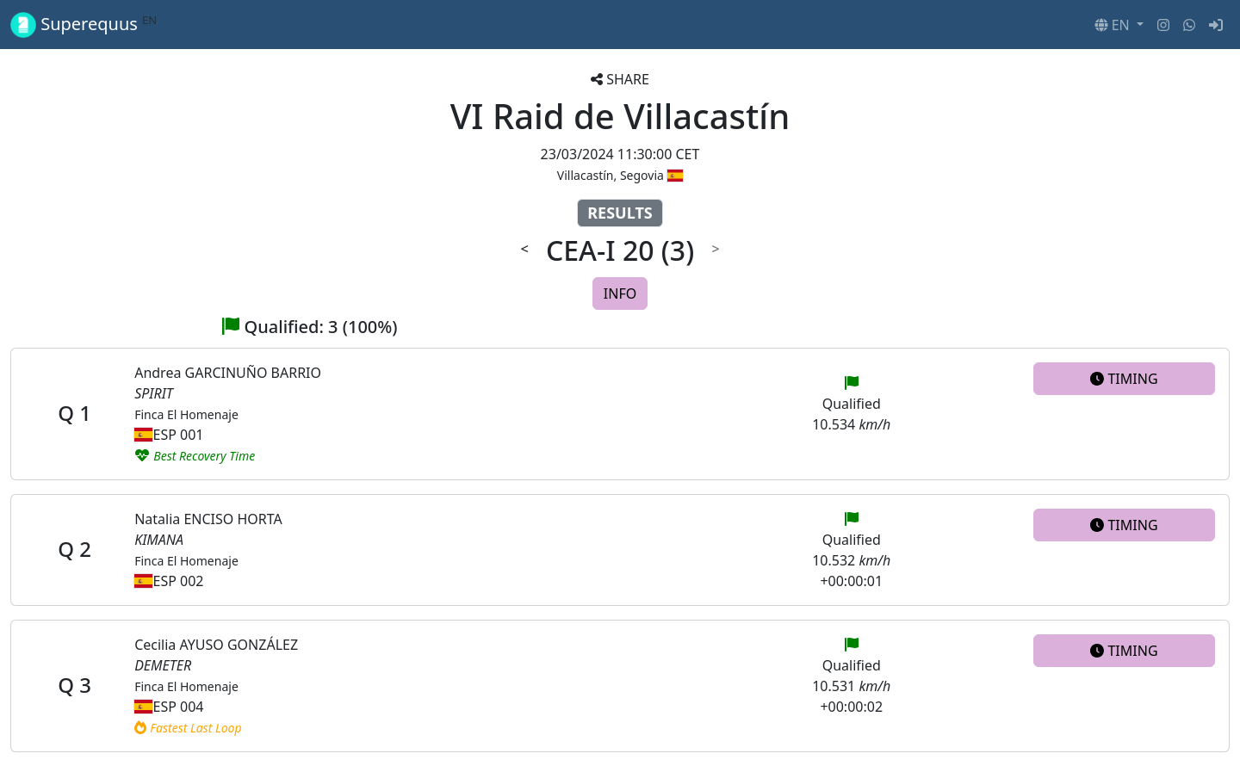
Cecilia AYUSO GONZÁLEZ (216, 644)
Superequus (83, 24)
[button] (1119, 25)
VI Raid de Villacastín (620, 115)
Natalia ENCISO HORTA (208, 519)
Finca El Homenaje (186, 414)
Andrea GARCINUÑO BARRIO (227, 372)
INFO (620, 293)
